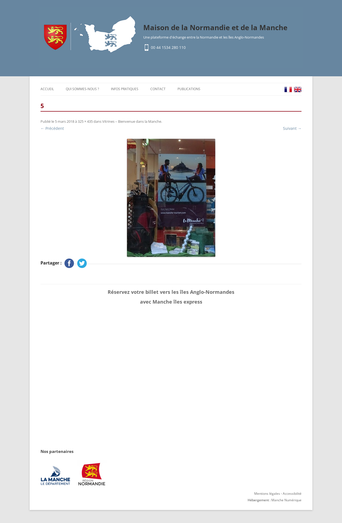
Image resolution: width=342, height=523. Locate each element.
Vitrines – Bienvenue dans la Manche (131, 121)
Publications (189, 89)
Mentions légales (267, 493)
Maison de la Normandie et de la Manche (215, 27)
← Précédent (52, 128)
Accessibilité (292, 493)
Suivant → (292, 128)
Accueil (47, 89)
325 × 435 (85, 121)
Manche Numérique (286, 500)
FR (288, 89)
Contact (158, 89)
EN (297, 89)
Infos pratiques (124, 89)
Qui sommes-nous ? (82, 89)
